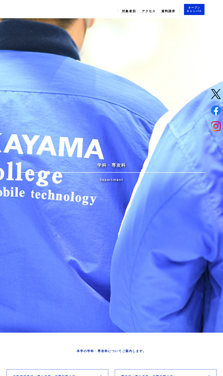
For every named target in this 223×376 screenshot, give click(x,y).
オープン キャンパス (194, 9)
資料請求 (168, 11)
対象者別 (129, 11)
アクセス (149, 11)
